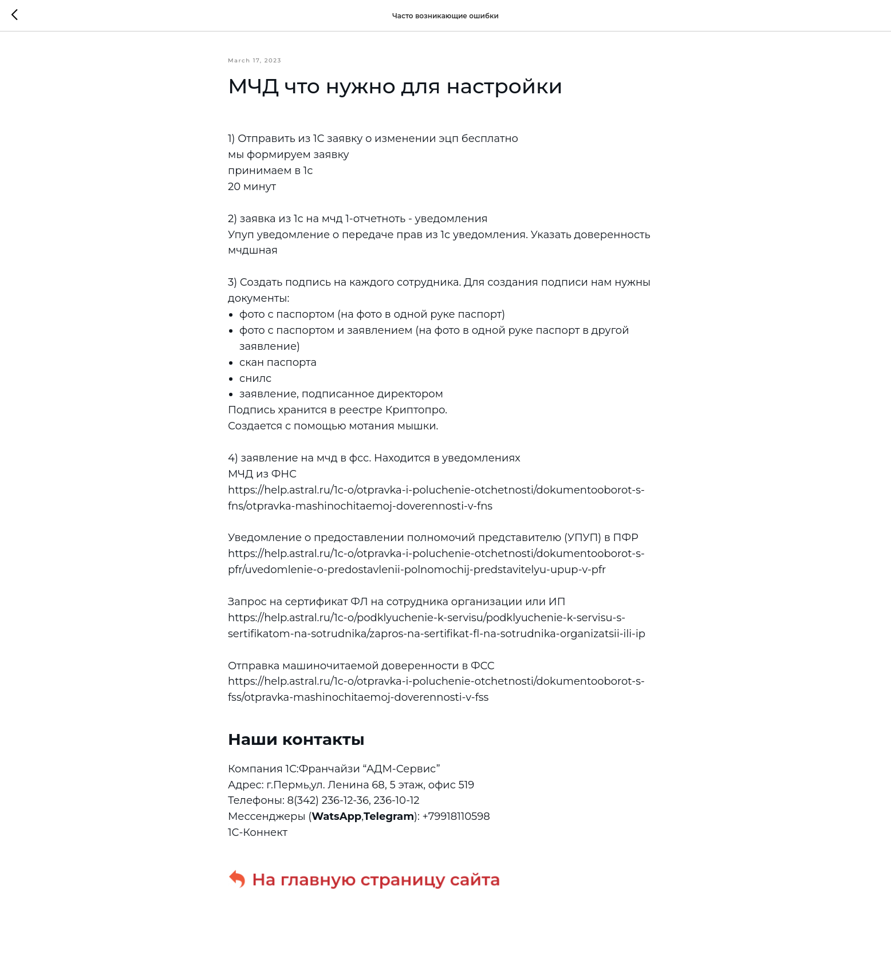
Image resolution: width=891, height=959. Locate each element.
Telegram (389, 816)
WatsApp (336, 816)
